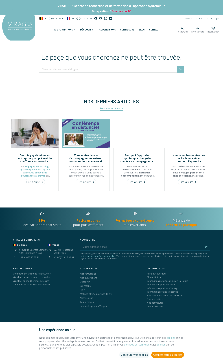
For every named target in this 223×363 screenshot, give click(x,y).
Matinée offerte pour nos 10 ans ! (97, 293)
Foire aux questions (156, 273)
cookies (174, 337)
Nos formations (88, 273)
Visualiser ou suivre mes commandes (31, 277)
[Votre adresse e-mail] (145, 247)
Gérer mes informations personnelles (31, 284)
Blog (82, 289)
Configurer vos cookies (134, 354)
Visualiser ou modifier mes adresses (31, 280)
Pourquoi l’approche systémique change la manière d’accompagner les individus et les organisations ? (137, 158)
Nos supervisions (88, 277)
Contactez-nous (155, 306)
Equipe (198, 18)
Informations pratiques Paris (161, 284)
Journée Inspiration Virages (93, 306)
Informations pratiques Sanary (162, 288)
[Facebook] (95, 18)
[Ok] (206, 247)
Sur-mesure (86, 285)
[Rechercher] (182, 29)
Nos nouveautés (155, 302)
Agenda (188, 18)
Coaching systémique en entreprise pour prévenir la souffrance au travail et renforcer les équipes (35, 158)
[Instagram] (105, 18)
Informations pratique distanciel (163, 291)
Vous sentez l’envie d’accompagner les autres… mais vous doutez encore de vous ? (86, 158)
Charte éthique (154, 277)
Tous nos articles (110, 108)
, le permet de (35, 171)
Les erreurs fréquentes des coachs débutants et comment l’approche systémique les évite (188, 158)
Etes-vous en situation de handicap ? (165, 295)
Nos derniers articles (111, 101)
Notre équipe (86, 297)
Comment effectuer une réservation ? (31, 273)
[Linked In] (110, 18)
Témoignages (212, 18)
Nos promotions (155, 299)
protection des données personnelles (98, 256)
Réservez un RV (121, 11)
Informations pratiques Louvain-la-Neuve (167, 280)
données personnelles (139, 344)
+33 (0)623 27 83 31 (79, 18)
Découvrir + (86, 281)
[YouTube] (100, 18)
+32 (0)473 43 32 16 (51, 18)
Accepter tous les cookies (167, 354)
